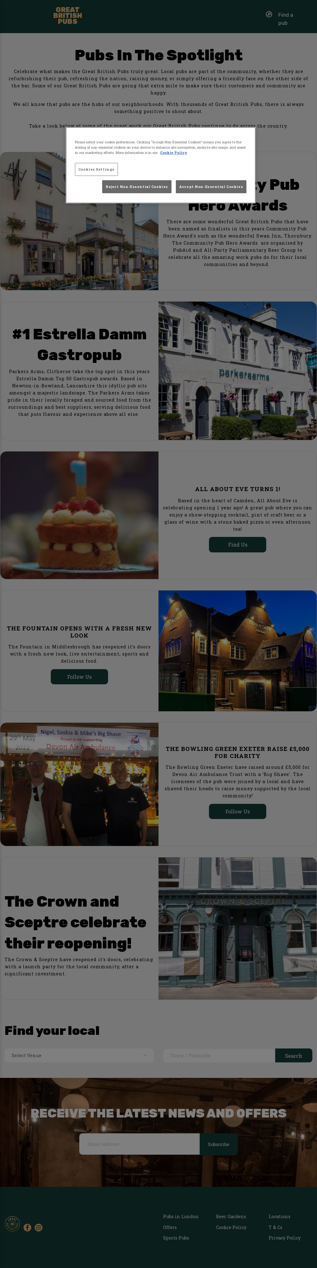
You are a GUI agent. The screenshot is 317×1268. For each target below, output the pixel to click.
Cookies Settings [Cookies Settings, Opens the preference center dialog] (96, 169)
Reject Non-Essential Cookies (137, 186)
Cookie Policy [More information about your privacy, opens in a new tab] (173, 152)
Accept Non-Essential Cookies (211, 186)
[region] (161, 165)
